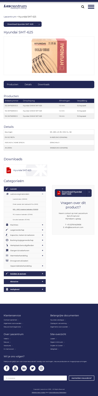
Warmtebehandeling (19, 256)
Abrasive (14, 282)
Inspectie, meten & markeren (22, 235)
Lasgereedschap (17, 230)
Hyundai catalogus (57, 320)
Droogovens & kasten (19, 261)
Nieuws (6, 342)
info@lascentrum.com (74, 227)
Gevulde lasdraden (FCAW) (21, 219)
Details (28, 84)
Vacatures (7, 345)
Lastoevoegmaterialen (19, 194)
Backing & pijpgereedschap (21, 240)
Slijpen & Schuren (56, 342)
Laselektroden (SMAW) (20, 199)
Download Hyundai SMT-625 (20, 24)
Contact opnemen (10, 320)
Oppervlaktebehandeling (21, 266)
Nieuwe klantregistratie (12, 327)
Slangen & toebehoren (19, 250)
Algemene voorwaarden (12, 323)
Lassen (13, 189)
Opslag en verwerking (58, 323)
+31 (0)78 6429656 (74, 225)
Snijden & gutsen (18, 274)
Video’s (6, 338)
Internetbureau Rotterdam (57, 392)
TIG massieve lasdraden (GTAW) (23, 214)
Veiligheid (14, 289)
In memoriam (9, 349)
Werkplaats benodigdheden (22, 245)
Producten (12, 84)
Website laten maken (39, 392)
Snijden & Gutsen (56, 345)
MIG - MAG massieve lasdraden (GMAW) (25, 209)
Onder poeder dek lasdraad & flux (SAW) (25, 204)
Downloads (43, 84)
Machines (14, 225)
